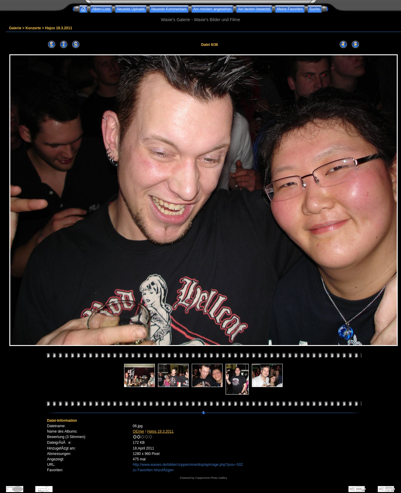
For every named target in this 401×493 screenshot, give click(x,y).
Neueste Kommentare (169, 9)
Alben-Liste (101, 9)
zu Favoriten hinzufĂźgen (153, 470)
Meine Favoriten (290, 9)
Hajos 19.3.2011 (58, 28)
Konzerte (33, 28)
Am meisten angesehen (212, 9)
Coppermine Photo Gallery (211, 477)
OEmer (138, 431)
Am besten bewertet (254, 9)
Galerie (15, 28)
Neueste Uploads (131, 9)
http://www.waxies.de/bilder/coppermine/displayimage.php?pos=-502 (188, 465)
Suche (315, 9)
